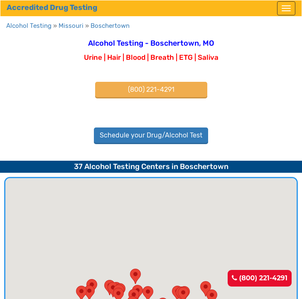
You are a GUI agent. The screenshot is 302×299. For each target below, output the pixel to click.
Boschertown (110, 25)
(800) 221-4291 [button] (151, 89)
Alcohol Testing (29, 25)
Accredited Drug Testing (52, 7)
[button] (135, 276)
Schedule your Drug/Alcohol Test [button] (151, 135)
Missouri (71, 25)
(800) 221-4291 (259, 278)
